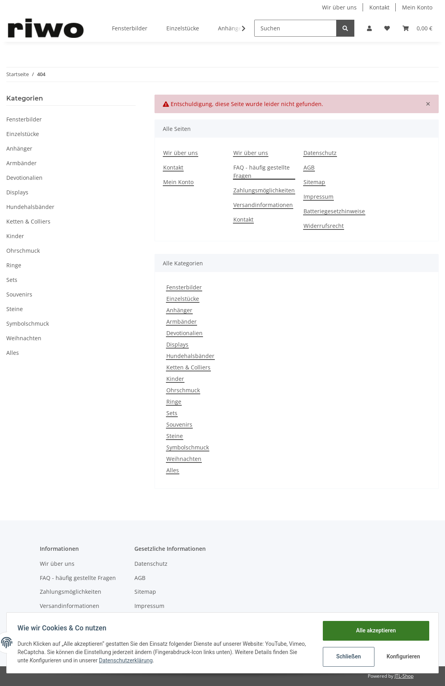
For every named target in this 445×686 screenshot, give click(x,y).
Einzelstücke (182, 298)
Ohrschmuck (183, 390)
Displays (177, 344)
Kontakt (379, 7)
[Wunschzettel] (387, 28)
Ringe (173, 401)
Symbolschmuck (187, 447)
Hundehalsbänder (190, 356)
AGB (309, 167)
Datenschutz (320, 153)
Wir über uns (339, 7)
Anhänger (179, 310)
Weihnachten (183, 458)
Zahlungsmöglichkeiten (264, 190)
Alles (172, 470)
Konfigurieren (402, 656)
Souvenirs (179, 424)
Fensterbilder (184, 287)
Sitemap (314, 182)
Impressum (318, 196)
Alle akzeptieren (374, 630)
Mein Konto (417, 7)
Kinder (175, 378)
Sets (171, 413)
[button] (369, 28)
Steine (174, 436)
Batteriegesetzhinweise (334, 211)
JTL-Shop (404, 676)
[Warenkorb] (417, 28)
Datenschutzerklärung (153, 660)
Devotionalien (184, 333)
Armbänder (181, 321)
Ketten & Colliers (188, 367)
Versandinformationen (263, 205)
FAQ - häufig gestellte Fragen (261, 171)
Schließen (346, 656)
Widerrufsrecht (323, 225)
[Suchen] (295, 28)
